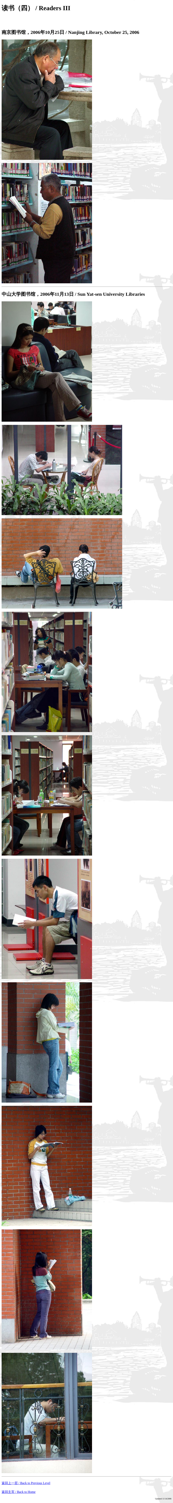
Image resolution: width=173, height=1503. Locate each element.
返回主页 (19, 1492)
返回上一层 (26, 1483)
